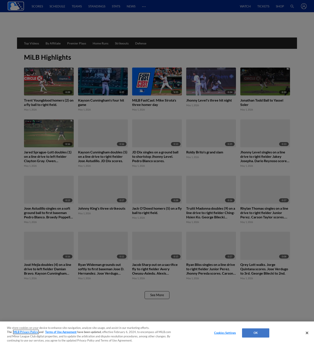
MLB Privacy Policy (26, 332)
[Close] (307, 333)
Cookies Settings (225, 333)
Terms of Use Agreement (61, 332)
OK (256, 333)
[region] (157, 333)
